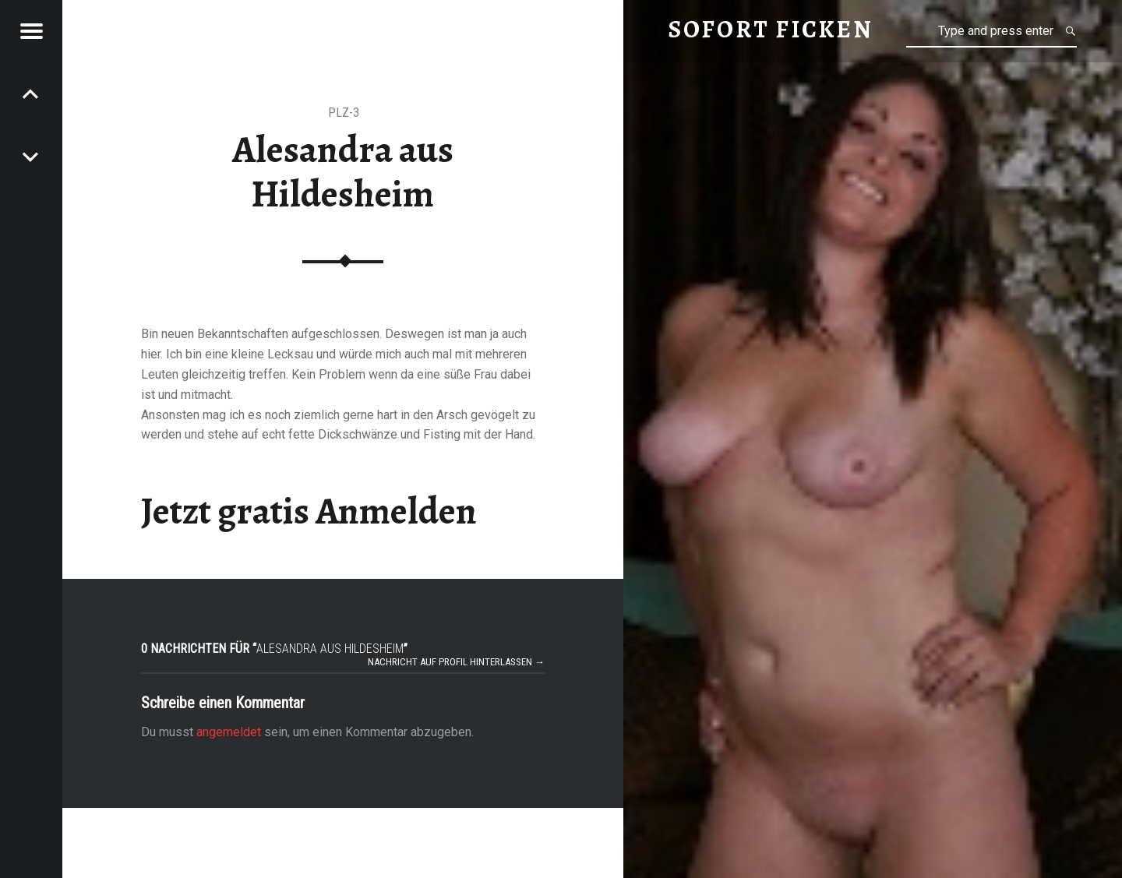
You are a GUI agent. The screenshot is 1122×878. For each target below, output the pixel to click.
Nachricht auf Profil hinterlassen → (456, 662)
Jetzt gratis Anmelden (309, 511)
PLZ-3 (343, 112)
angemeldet (228, 732)
